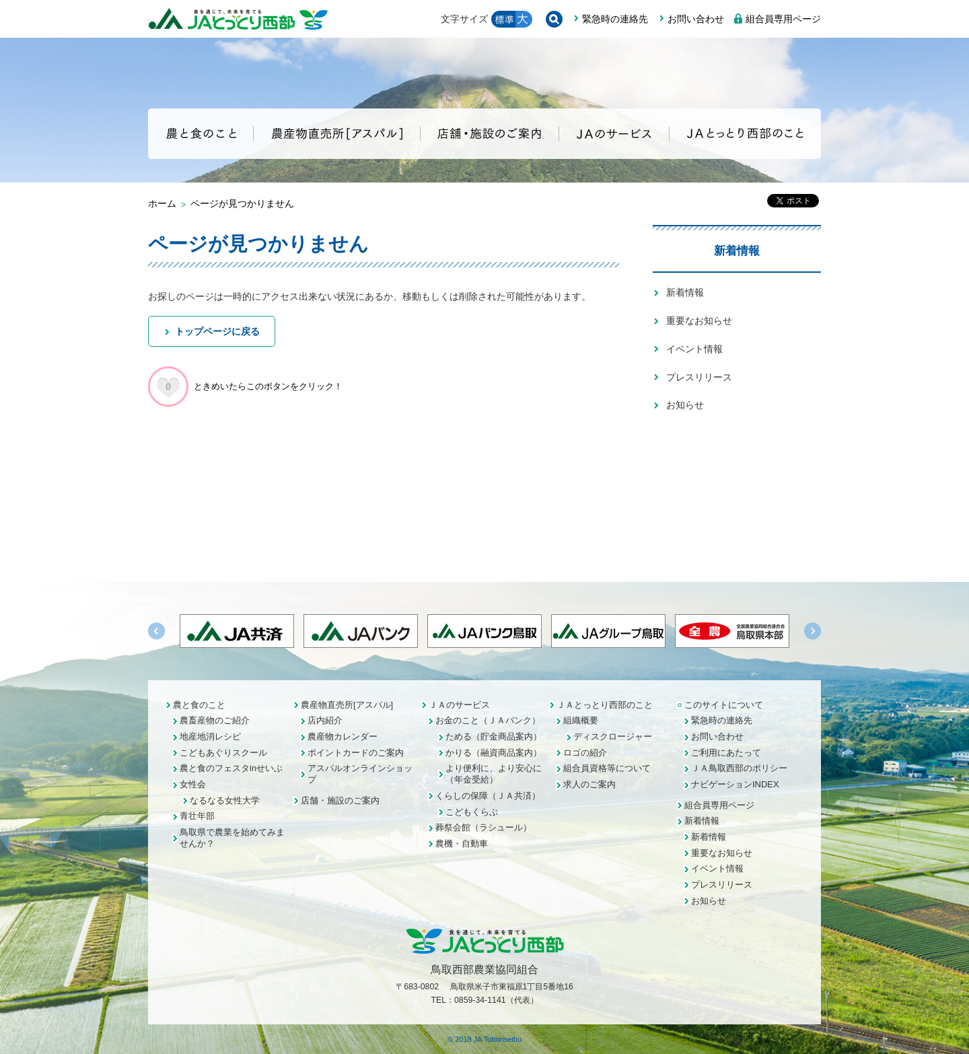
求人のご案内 (589, 784)
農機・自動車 (461, 843)
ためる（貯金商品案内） (493, 736)
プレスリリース (699, 377)
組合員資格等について (607, 768)
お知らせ (685, 404)
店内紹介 (325, 720)
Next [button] (812, 631)
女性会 (193, 784)
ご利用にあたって (726, 753)
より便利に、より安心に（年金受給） (493, 774)
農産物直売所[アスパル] (347, 705)
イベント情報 (694, 348)
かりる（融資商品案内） (493, 753)
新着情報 (737, 250)
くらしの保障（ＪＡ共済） (487, 796)
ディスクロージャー (612, 736)
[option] (484, 631)
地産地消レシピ (210, 736)
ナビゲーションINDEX (735, 784)
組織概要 (580, 720)
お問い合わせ (696, 18)
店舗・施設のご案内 (340, 800)
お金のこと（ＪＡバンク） (487, 720)
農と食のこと (199, 705)
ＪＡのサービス (459, 705)
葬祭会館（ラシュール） (483, 827)
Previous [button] (156, 631)
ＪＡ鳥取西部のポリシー (739, 768)
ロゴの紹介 (585, 753)
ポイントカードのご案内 (356, 753)
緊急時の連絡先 (615, 18)
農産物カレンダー (343, 736)
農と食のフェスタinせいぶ (231, 768)
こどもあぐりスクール (223, 753)
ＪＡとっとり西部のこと (605, 705)
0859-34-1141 (480, 1000)
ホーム (162, 203)
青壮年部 (197, 816)
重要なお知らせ (699, 320)
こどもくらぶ (471, 812)
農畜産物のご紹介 (215, 720)
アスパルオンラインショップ (360, 774)
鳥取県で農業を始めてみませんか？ (232, 838)
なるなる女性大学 (225, 800)
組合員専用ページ (783, 18)
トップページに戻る (217, 331)
